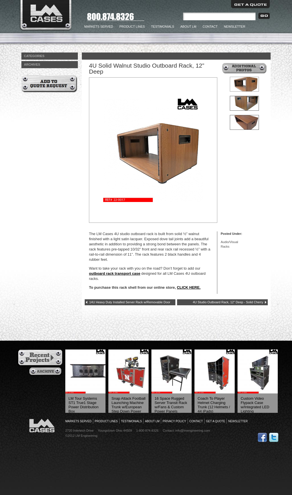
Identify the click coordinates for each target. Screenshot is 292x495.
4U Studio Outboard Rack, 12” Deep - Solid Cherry (228, 302)
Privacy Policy (174, 421)
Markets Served (98, 26)
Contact (210, 26)
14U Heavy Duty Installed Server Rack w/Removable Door (129, 302)
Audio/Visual (229, 242)
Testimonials (162, 26)
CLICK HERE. (188, 287)
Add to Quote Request (49, 84)
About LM (188, 26)
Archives (46, 371)
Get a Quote (250, 4)
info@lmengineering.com (192, 430)
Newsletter (234, 26)
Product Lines (132, 26)
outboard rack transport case (114, 273)
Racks (225, 246)
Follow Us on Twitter (273, 437)
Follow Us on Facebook (262, 437)
